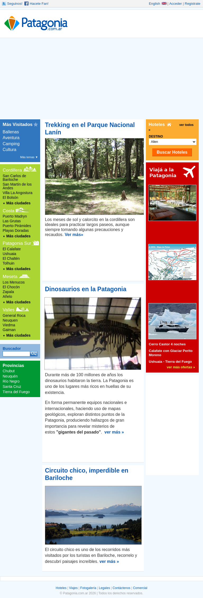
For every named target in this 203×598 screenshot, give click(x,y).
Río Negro (11, 381)
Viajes (73, 588)
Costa (8, 210)
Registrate (192, 4)
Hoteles (61, 588)
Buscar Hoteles (172, 152)
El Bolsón (10, 197)
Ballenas (11, 132)
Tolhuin (8, 263)
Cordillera (12, 170)
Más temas (29, 157)
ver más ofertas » (181, 367)
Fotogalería (88, 588)
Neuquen (10, 320)
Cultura (9, 149)
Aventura (11, 137)
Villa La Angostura (18, 193)
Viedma (9, 325)
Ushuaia (9, 254)
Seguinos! (14, 4)
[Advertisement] (101, 80)
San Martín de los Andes (17, 186)
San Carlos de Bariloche (14, 178)
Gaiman (9, 330)
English (158, 4)
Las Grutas (12, 221)
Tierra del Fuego (16, 392)
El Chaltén (11, 258)
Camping (11, 144)
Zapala (8, 292)
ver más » (114, 432)
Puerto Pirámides (17, 226)
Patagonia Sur (17, 243)
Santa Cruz (12, 386)
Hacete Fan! (39, 4)
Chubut (9, 371)
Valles (9, 309)
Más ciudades (17, 203)
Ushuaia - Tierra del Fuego (170, 362)
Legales (104, 588)
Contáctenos (121, 588)
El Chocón (11, 287)
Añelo (7, 296)
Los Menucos (14, 282)
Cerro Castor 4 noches (167, 344)
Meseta (10, 276)
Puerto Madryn (15, 216)
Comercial (140, 588)
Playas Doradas (16, 230)
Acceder (175, 4)
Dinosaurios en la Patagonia (85, 289)
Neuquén (10, 376)
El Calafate (12, 249)
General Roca (14, 315)
